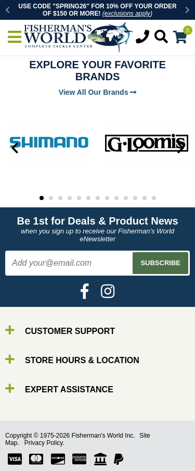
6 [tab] (88, 198)
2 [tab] (51, 198)
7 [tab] (98, 198)
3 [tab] (60, 198)
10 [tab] (126, 198)
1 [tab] (42, 198)
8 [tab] (107, 198)
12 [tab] (144, 198)
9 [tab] (116, 198)
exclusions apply (127, 13)
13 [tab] (154, 198)
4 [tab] (70, 198)
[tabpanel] (49, 143)
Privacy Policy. (44, 443)
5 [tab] (79, 198)
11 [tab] (135, 198)
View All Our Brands (98, 92)
